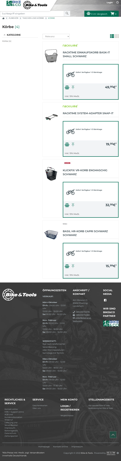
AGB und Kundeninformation (13, 415)
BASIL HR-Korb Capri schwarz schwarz (85, 233)
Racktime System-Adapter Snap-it (88, 113)
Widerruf (9, 420)
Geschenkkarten (40, 405)
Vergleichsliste (66, 416)
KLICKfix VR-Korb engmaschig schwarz (85, 172)
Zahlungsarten (11, 436)
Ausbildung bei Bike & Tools (100, 408)
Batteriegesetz (11, 431)
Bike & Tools (87, 453)
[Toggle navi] (3, 3)
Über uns (37, 408)
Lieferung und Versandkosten (11, 424)
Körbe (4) (6, 41)
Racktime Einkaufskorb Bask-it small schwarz (86, 54)
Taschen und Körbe (33, 18)
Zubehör (13, 18)
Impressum (10, 428)
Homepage (44, 447)
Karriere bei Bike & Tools (99, 405)
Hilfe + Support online (14, 412)
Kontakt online (11, 409)
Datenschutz (10, 433)
